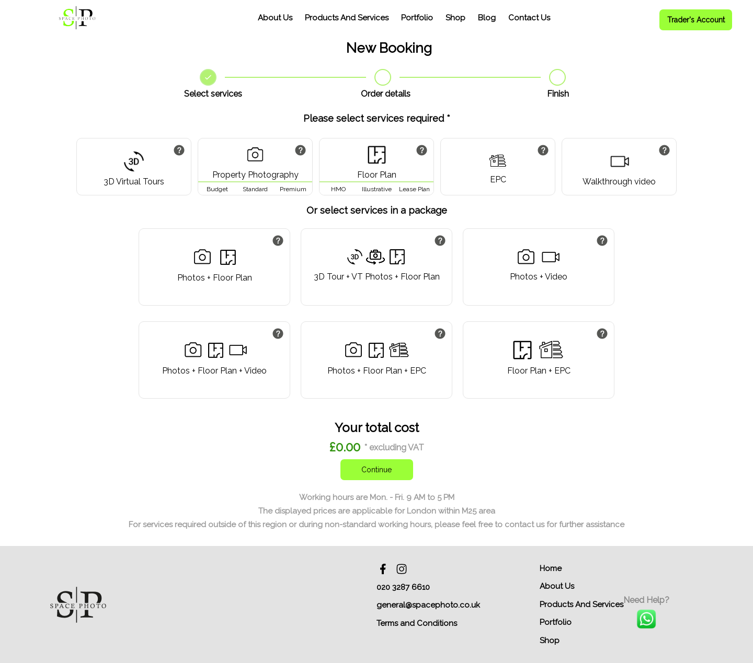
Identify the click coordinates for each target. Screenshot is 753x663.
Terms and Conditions (416, 623)
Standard (255, 189)
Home (551, 568)
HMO (338, 189)
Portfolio (417, 17)
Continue (376, 470)
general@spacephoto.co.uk (428, 605)
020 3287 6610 (403, 587)
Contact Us (529, 17)
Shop (455, 17)
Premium (293, 189)
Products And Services (347, 17)
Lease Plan (414, 189)
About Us (275, 17)
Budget (217, 189)
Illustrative (377, 189)
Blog (487, 17)
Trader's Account (696, 20)
